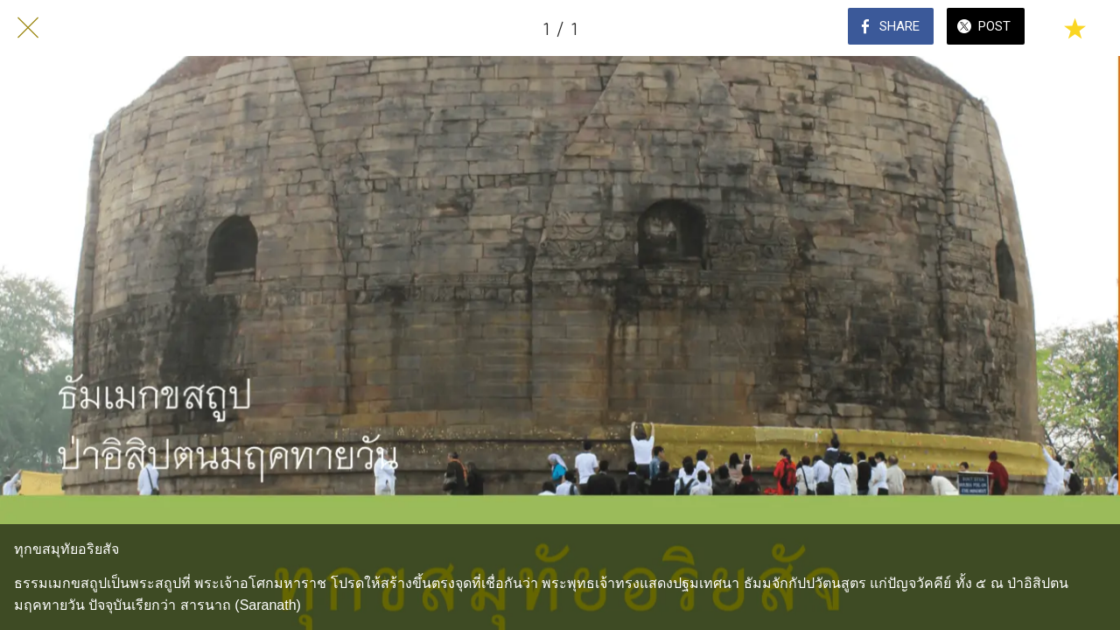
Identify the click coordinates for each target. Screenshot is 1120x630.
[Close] (28, 28)
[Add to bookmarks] (1075, 28)
